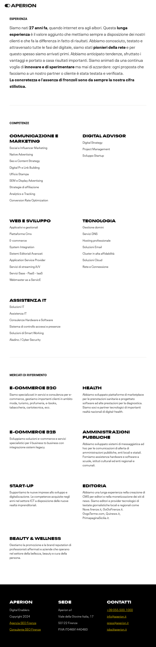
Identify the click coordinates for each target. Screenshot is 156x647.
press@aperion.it (118, 623)
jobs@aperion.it (117, 629)
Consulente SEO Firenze (25, 629)
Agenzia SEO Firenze (23, 623)
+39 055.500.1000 (120, 610)
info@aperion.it (116, 616)
